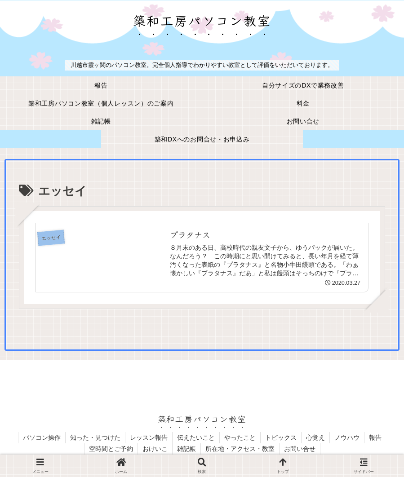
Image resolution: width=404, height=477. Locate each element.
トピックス (281, 437)
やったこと (240, 437)
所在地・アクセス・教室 (240, 448)
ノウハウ (347, 437)
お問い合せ (299, 448)
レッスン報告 (149, 437)
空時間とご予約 (111, 448)
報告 (375, 437)
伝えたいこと (196, 437)
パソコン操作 (42, 437)
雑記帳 (186, 448)
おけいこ (155, 448)
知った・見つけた (95, 437)
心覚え (315, 437)
